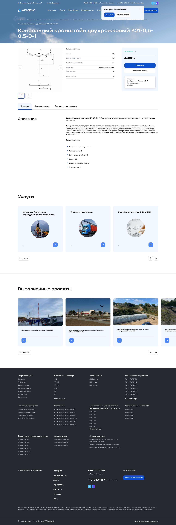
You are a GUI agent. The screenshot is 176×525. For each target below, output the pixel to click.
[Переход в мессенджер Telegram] (153, 3)
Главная (20, 20)
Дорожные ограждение (26, 409)
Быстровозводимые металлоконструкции (104, 447)
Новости (57, 494)
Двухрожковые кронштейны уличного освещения (128, 20)
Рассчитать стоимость (148, 10)
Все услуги (24, 258)
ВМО (55, 379)
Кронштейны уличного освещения (56, 20)
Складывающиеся (24, 388)
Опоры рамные (95, 376)
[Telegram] (89, 486)
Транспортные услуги (82, 212)
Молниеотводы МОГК (61, 439)
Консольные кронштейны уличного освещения (90, 20)
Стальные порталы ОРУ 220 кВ (65, 418)
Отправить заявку (139, 71)
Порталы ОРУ (59, 406)
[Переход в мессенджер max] (156, 3)
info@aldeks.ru (54, 3)
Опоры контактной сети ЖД (137, 406)
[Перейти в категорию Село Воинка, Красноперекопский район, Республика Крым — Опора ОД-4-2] (71, 340)
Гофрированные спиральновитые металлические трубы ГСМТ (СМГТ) (104, 407)
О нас (99, 10)
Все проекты (24, 352)
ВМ (55, 394)
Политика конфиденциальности (146, 521)
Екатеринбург (139, 3)
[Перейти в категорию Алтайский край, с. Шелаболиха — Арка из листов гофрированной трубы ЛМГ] (119, 340)
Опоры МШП (129, 418)
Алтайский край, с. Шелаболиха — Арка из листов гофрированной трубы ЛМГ (133, 330)
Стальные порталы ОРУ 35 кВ (64, 409)
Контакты (57, 489)
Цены (55, 499)
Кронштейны (22, 394)
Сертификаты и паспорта (66, 106)
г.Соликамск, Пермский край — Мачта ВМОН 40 (37, 330)
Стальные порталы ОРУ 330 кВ (65, 421)
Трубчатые (22, 382)
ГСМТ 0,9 (92, 424)
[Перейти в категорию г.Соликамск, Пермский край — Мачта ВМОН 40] (23, 340)
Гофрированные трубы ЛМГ (137, 376)
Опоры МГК (129, 409)
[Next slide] (60, 67)
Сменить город (123, 15)
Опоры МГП (129, 412)
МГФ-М (56, 382)
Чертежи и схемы (42, 106)
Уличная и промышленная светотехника (104, 444)
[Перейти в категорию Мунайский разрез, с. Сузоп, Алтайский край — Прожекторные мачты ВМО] (167, 340)
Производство (87, 10)
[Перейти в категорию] (55, 244)
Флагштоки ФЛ (23, 445)
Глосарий (57, 471)
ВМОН (56, 388)
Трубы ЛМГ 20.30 (131, 385)
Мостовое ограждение (26, 418)
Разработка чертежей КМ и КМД (134, 212)
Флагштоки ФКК (24, 442)
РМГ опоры (93, 382)
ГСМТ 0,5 (92, 412)
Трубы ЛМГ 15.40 (131, 382)
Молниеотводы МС (61, 445)
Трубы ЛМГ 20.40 (131, 388)
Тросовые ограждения (26, 415)
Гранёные (21, 379)
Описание (25, 106)
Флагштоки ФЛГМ (24, 448)
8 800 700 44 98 (90, 3)
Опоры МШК (129, 415)
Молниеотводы (60, 436)
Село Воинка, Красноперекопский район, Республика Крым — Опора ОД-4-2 (86, 331)
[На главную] (26, 10)
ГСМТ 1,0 (92, 427)
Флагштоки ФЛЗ (24, 451)
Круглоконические (24, 391)
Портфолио (73, 10)
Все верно (109, 15)
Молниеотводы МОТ (61, 442)
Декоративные (23, 385)
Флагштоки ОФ (23, 439)
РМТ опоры (93, 385)
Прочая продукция (97, 436)
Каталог (52, 10)
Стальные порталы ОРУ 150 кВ (65, 415)
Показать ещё (59, 399)
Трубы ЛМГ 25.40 (131, 391)
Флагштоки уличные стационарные (33, 436)
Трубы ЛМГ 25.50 (131, 394)
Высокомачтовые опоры (64, 376)
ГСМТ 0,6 (92, 415)
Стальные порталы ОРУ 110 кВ (64, 412)
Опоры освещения (33, 20)
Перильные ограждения (26, 412)
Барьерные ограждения (28, 406)
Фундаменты (22, 397)
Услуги (62, 10)
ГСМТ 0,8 (92, 421)
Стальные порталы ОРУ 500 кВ (65, 424)
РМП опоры (93, 379)
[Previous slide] (20, 67)
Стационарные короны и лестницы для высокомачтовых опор (103, 440)
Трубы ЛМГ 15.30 (131, 379)
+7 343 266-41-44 (125, 3)
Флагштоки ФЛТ (24, 454)
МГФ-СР (56, 385)
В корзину (140, 65)
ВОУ (55, 391)
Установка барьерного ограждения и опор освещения (38, 213)
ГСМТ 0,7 (92, 418)
